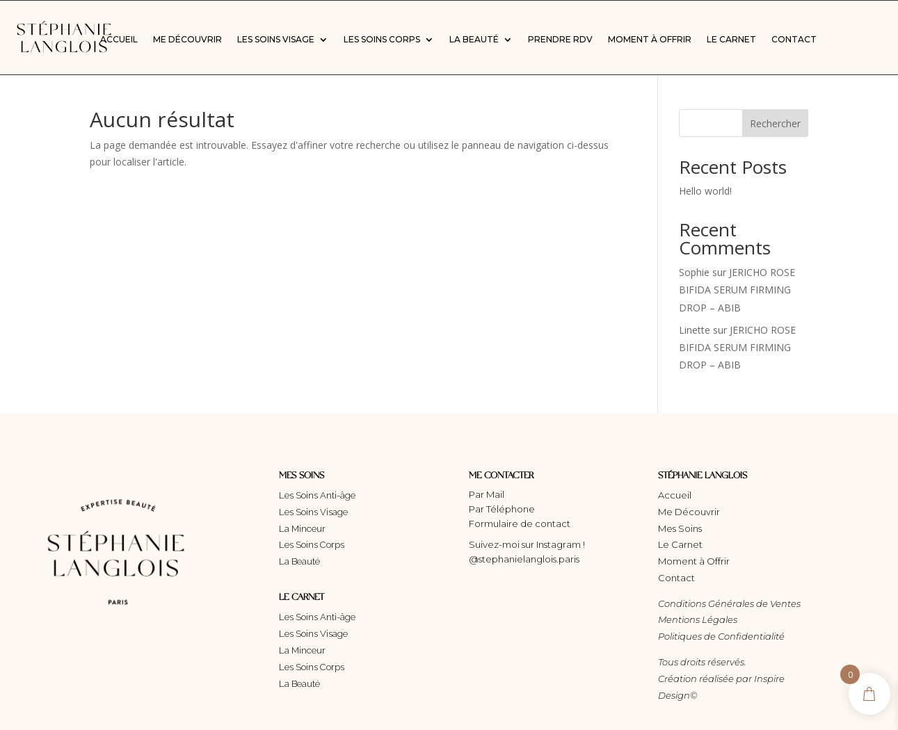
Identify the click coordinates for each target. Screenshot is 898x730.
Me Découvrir (187, 39)
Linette (694, 329)
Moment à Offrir (649, 39)
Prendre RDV (560, 39)
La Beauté (474, 39)
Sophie (694, 272)
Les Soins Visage (275, 39)
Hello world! (705, 190)
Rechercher (775, 123)
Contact (794, 39)
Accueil (119, 39)
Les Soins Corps (382, 39)
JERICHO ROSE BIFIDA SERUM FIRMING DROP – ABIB (737, 290)
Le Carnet (731, 39)
